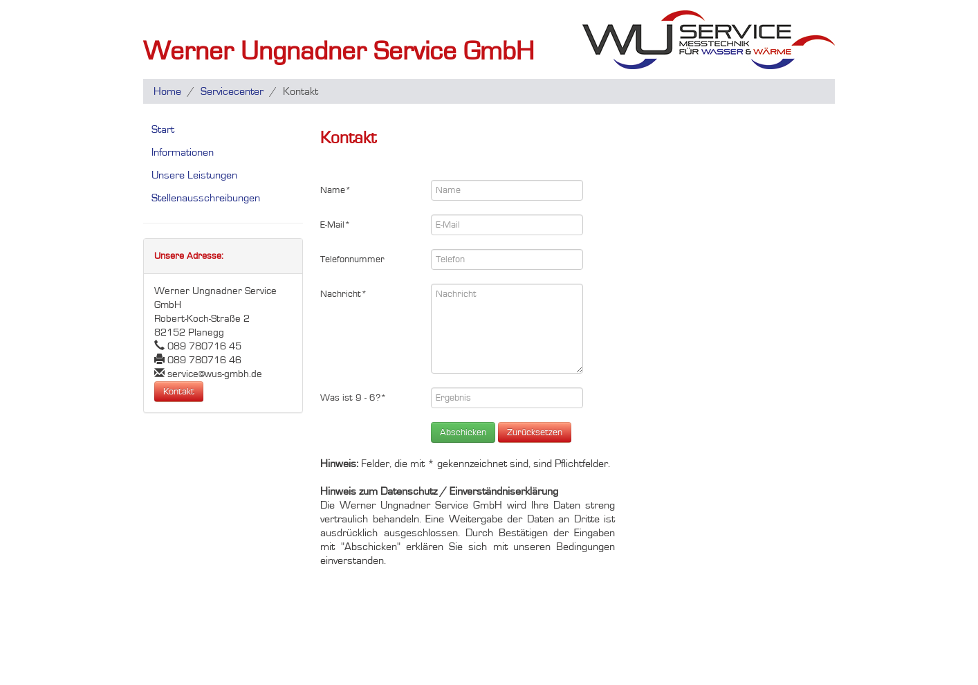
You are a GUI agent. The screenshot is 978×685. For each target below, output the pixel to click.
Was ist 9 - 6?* (353, 398)
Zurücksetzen (534, 432)
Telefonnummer (352, 259)
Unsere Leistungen (194, 175)
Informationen (182, 152)
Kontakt (178, 391)
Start (162, 129)
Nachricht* (343, 294)
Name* (335, 190)
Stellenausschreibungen (205, 197)
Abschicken (463, 432)
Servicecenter (232, 91)
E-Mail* (335, 225)
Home (167, 91)
